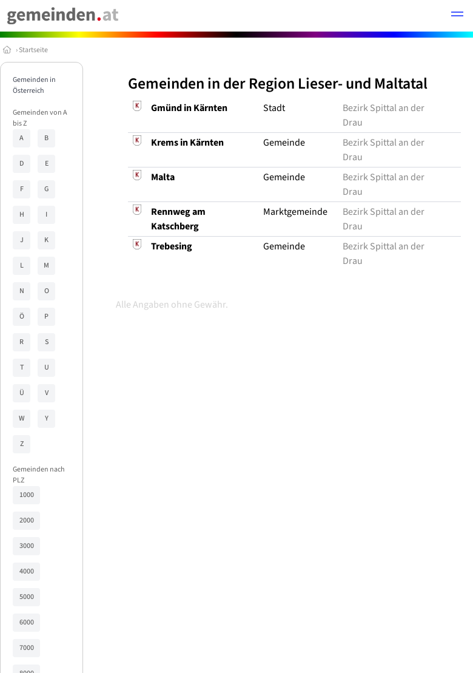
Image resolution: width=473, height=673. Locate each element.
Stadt (274, 108)
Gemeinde (284, 142)
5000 (26, 597)
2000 (26, 520)
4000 (26, 571)
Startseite (33, 50)
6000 (26, 622)
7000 (26, 648)
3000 (26, 546)
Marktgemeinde (295, 211)
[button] (457, 16)
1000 (26, 495)
